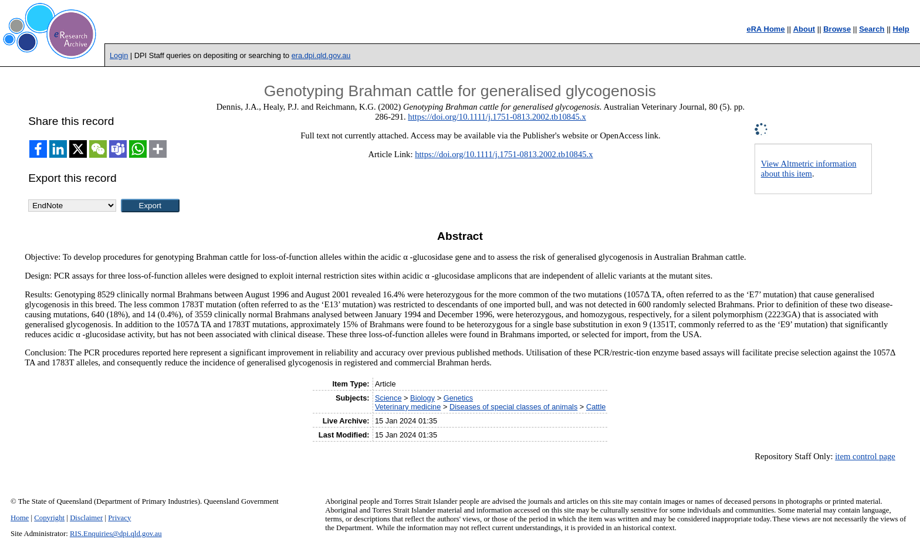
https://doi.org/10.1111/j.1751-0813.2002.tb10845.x (497, 116)
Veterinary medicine (408, 406)
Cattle (596, 406)
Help (901, 29)
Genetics (458, 398)
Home (20, 518)
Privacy (119, 518)
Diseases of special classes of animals (513, 406)
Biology (422, 398)
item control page (865, 456)
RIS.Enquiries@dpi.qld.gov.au (116, 534)
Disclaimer (86, 518)
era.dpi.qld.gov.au (321, 55)
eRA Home (765, 29)
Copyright (49, 518)
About (804, 29)
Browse (837, 29)
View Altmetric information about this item (809, 168)
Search (871, 29)
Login (119, 55)
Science (388, 398)
